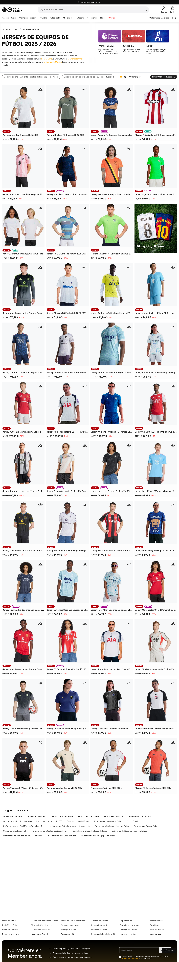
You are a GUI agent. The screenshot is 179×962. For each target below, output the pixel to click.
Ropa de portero (157, 929)
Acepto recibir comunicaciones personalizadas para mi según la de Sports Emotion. (145, 957)
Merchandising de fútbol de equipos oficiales (22, 836)
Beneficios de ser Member (89, 2)
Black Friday (155, 934)
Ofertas (111, 18)
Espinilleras (155, 925)
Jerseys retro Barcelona (62, 816)
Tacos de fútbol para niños (73, 921)
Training (43, 18)
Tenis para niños (68, 929)
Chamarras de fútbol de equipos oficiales (50, 831)
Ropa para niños (68, 934)
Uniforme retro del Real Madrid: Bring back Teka (24, 826)
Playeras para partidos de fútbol (108, 821)
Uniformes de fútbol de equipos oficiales (129, 831)
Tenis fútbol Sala (9, 925)
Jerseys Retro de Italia (113, 816)
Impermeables (156, 921)
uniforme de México (53, 62)
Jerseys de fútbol (128, 934)
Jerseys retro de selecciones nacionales (21, 821)
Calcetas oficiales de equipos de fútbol (98, 836)
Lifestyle (80, 18)
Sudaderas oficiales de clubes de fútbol (90, 831)
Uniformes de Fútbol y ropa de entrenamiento (70, 826)
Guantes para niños (70, 925)
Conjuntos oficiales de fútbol (15, 831)
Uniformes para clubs (159, 18)
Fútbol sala (55, 18)
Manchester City (75, 59)
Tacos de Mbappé (10, 934)
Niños (102, 18)
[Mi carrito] (172, 9)
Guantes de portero (28, 18)
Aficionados (68, 18)
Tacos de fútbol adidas (41, 925)
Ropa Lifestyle (133, 821)
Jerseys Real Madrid (99, 925)
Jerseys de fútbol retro (37, 816)
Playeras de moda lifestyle (78, 821)
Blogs (174, 18)
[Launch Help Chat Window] (169, 950)
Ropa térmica (126, 921)
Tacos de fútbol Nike (40, 929)
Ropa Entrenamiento (129, 925)
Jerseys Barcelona (98, 929)
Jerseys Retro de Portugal (139, 816)
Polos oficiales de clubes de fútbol (61, 836)
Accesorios (92, 18)
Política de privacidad (130, 958)
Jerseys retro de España (88, 816)
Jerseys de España (128, 929)
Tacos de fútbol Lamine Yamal (44, 921)
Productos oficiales (10, 29)
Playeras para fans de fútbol (146, 826)
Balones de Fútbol (39, 934)
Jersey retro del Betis (12, 816)
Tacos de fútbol (9, 18)
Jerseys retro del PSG (52, 821)
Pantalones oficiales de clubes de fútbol (112, 826)
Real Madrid (46, 59)
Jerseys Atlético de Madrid (102, 934)
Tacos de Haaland (10, 929)
